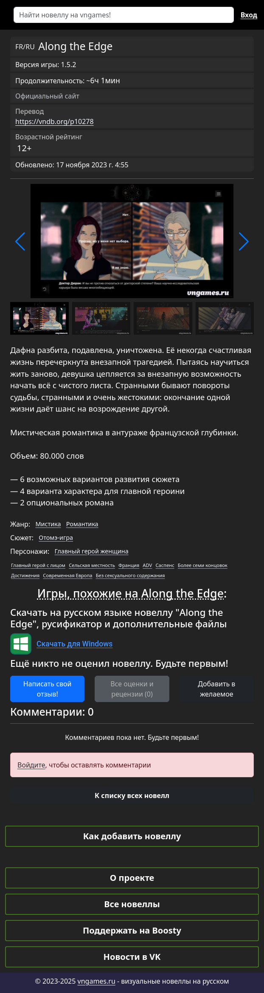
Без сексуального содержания (130, 575)
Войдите (31, 765)
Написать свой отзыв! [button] (47, 689)
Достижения (25, 575)
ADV (147, 565)
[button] (20, 241)
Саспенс (164, 565)
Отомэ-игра (56, 537)
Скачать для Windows (74, 644)
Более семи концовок (202, 565)
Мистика (48, 524)
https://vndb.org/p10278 (54, 121)
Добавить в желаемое (216, 689)
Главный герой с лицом (38, 565)
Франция (128, 565)
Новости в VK (132, 956)
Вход (249, 15)
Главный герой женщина (92, 551)
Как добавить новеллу (132, 836)
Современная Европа (67, 575)
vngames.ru (96, 981)
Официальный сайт (47, 96)
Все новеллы (132, 904)
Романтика (82, 524)
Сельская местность (92, 565)
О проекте (132, 877)
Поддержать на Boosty (132, 930)
